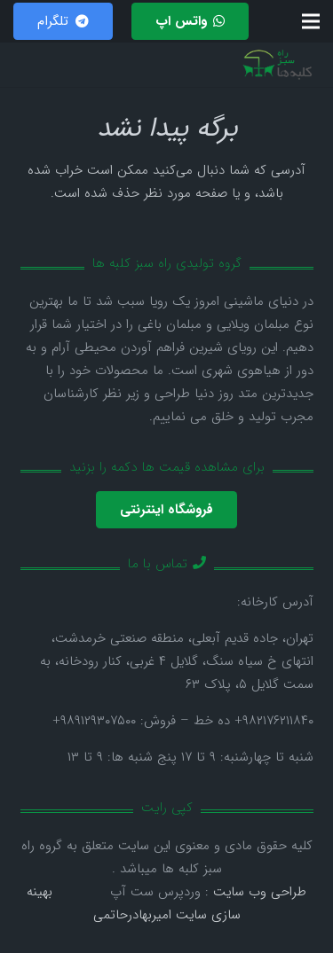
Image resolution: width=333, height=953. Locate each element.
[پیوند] (277, 65)
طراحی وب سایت (259, 891)
